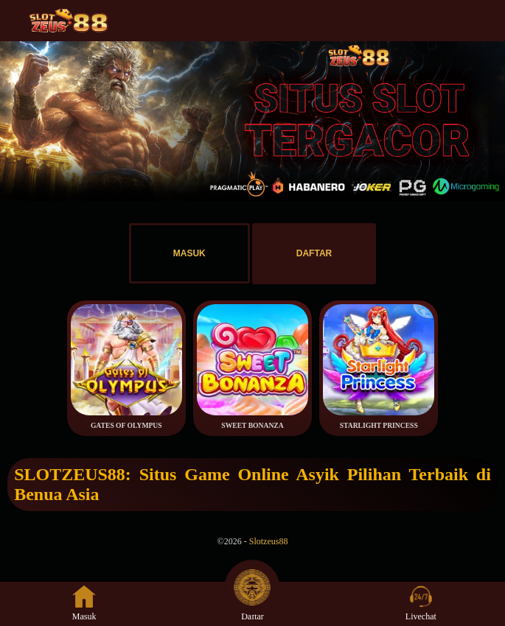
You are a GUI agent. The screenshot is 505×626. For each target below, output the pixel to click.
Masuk (84, 603)
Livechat (420, 603)
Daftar (252, 603)
